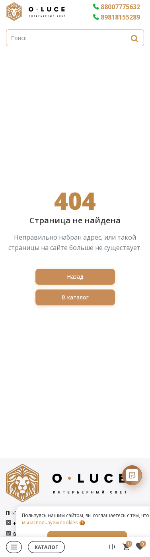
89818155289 (116, 17)
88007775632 (116, 7)
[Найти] (134, 38)
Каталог (46, 547)
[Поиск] (75, 38)
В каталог (75, 297)
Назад (75, 276)
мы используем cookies (50, 522)
